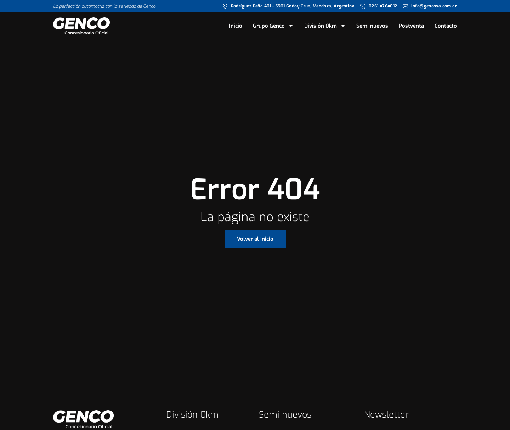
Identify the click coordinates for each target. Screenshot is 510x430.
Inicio (235, 25)
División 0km (325, 26)
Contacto (446, 25)
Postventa (411, 25)
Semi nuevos (372, 25)
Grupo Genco (273, 26)
